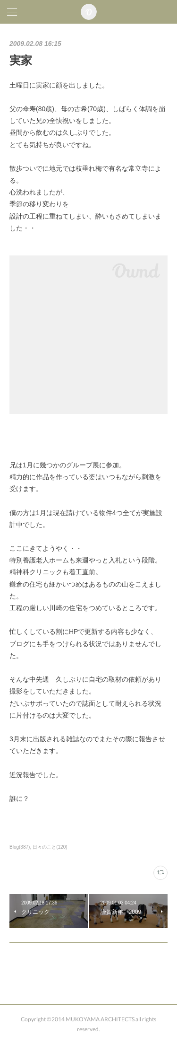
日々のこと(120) (50, 847)
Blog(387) (19, 847)
